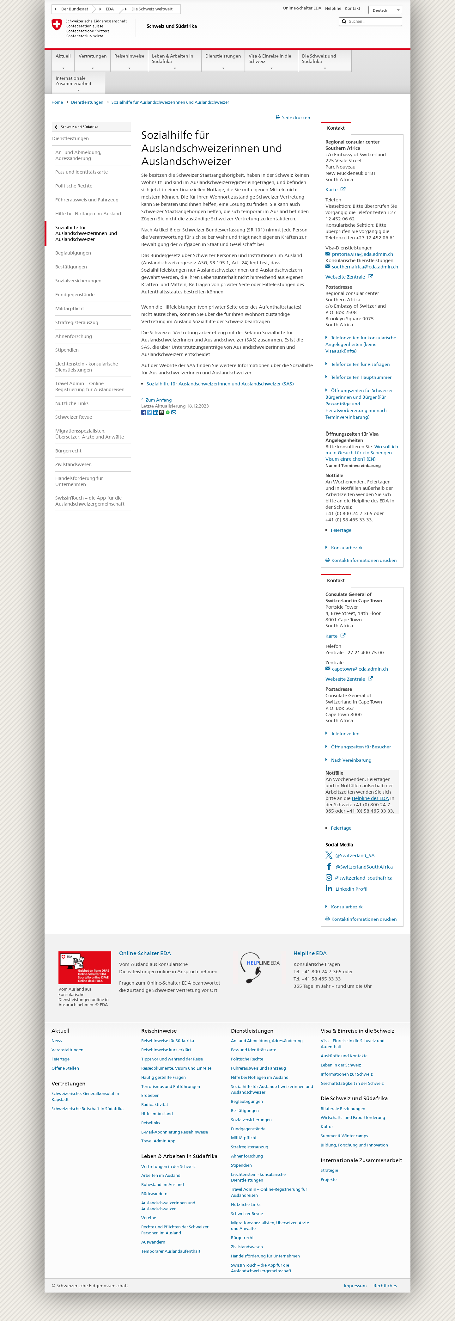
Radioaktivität (154, 1104)
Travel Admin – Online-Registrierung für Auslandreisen (269, 1192)
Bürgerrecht (242, 1237)
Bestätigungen (245, 1110)
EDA (110, 9)
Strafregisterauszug (249, 1147)
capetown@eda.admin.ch (360, 669)
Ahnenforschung (247, 1156)
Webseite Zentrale (349, 277)
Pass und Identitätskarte (253, 1050)
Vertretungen (92, 62)
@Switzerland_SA (355, 855)
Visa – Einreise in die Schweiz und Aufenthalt (353, 1044)
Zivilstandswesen (247, 1246)
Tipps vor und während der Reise (172, 1059)
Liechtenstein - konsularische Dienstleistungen (258, 1177)
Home (57, 102)
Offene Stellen (65, 1068)
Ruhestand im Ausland (162, 1184)
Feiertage (341, 530)
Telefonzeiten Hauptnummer (360, 377)
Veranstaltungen (67, 1050)
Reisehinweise (129, 62)
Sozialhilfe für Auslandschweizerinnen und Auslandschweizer (272, 1089)
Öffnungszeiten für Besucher (360, 746)
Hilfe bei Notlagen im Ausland (259, 1077)
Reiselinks (150, 1123)
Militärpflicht (244, 1138)
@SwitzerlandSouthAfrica (364, 867)
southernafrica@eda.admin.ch (365, 267)
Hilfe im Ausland (157, 1113)
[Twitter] (150, 412)
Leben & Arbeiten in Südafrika (175, 62)
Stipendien (241, 1165)
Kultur (327, 1126)
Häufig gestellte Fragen (163, 1077)
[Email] (173, 412)
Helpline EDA (310, 953)
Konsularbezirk (346, 547)
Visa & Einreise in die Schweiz (271, 62)
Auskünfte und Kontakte (344, 1056)
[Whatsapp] (168, 412)
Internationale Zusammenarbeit (78, 84)
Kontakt (333, 128)
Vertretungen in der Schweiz (168, 1166)
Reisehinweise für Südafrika (167, 1041)
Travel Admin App (158, 1141)
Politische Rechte (247, 1059)
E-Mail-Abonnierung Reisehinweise (174, 1132)
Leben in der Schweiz (341, 1065)
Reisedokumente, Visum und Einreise (176, 1068)
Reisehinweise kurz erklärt (166, 1050)
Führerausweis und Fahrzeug (258, 1068)
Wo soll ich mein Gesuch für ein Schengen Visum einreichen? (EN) (361, 453)
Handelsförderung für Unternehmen (265, 1256)
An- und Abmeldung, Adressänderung (267, 1041)
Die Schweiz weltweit (152, 9)
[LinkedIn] (156, 412)
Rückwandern (154, 1193)
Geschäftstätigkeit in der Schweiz (352, 1083)
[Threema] (162, 412)
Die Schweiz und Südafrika (325, 62)
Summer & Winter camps (344, 1136)
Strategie (329, 1170)
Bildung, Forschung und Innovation (354, 1145)
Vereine (148, 1218)
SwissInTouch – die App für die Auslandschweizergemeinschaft (261, 1268)
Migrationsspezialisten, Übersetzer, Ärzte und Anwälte (270, 1225)
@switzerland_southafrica (363, 878)
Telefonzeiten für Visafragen (360, 364)
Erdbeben (150, 1095)
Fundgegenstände (248, 1129)
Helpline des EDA (370, 798)
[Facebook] (144, 412)
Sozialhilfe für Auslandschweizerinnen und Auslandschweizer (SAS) (220, 384)
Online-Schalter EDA (145, 953)
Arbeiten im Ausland (160, 1175)
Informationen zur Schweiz (347, 1074)
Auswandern (153, 1242)
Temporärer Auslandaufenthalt (170, 1251)
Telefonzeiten (345, 733)
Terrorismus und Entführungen (170, 1086)
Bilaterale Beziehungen (343, 1108)
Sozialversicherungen (251, 1119)
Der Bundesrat (74, 9)
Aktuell (63, 62)
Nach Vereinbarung (351, 760)
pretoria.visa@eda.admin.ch (362, 254)
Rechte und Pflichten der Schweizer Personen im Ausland (175, 1230)
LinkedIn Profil (351, 889)
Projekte (329, 1179)
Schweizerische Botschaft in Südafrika (88, 1108)
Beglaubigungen (247, 1101)
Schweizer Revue (247, 1213)
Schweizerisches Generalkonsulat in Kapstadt (85, 1096)
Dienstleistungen (223, 62)
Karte (335, 190)
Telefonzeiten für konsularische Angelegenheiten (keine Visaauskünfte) (360, 344)
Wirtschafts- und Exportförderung (353, 1117)
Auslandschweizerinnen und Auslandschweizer (168, 1206)
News (57, 1041)
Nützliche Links (245, 1204)
